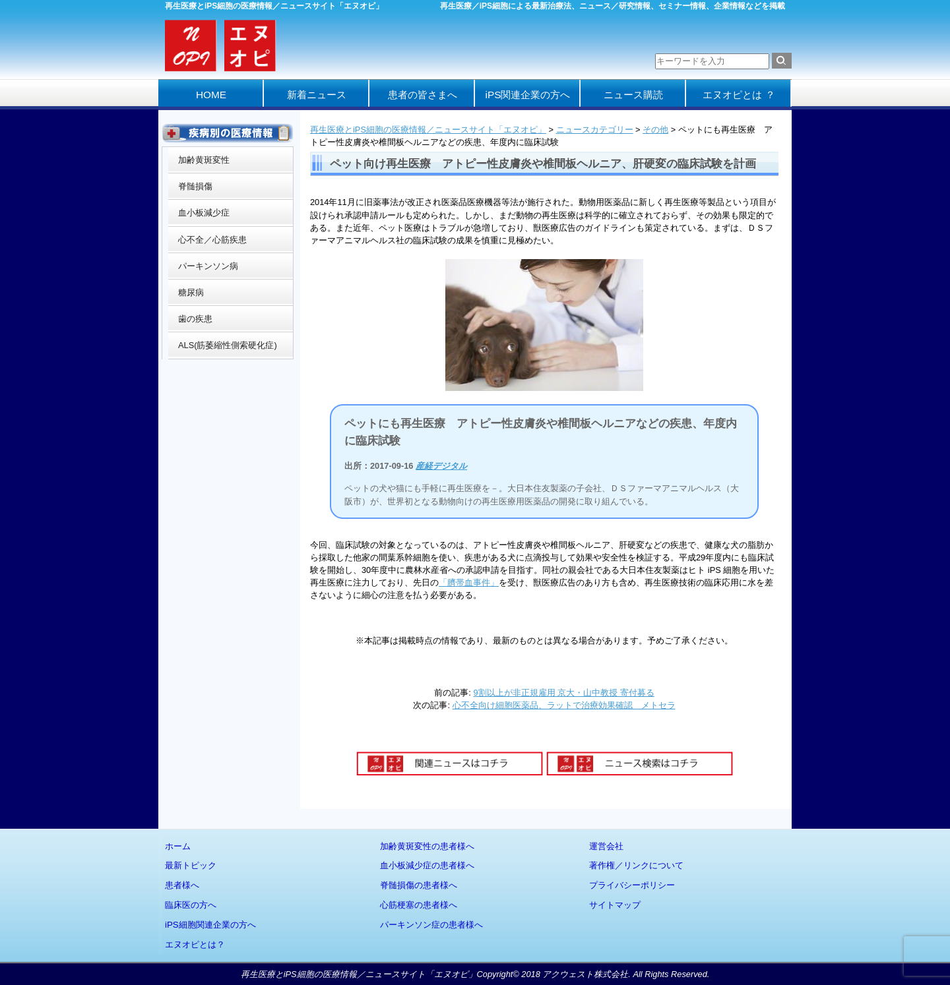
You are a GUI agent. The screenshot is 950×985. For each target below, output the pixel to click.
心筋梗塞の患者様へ (418, 905)
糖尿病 (191, 292)
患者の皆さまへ (422, 94)
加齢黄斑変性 (204, 160)
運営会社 (606, 846)
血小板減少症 (204, 213)
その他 (655, 129)
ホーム (178, 846)
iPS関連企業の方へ (528, 94)
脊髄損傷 (195, 186)
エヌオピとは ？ (739, 94)
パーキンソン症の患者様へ (431, 925)
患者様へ (182, 885)
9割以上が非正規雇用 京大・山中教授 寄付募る (563, 693)
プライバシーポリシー (632, 885)
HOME (211, 94)
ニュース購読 (633, 94)
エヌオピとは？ (195, 944)
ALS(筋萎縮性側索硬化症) (227, 345)
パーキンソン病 (208, 266)
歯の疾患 (195, 319)
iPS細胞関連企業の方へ (210, 925)
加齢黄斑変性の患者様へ (427, 846)
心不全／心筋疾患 (212, 240)
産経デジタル (441, 466)
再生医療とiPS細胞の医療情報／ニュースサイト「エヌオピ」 (428, 129)
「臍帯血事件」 (469, 582)
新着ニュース (316, 94)
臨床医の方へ (190, 905)
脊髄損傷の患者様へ (418, 885)
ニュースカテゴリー (594, 129)
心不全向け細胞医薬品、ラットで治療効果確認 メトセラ (564, 705)
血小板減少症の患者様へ (427, 865)
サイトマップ (615, 905)
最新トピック (190, 865)
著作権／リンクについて (636, 865)
